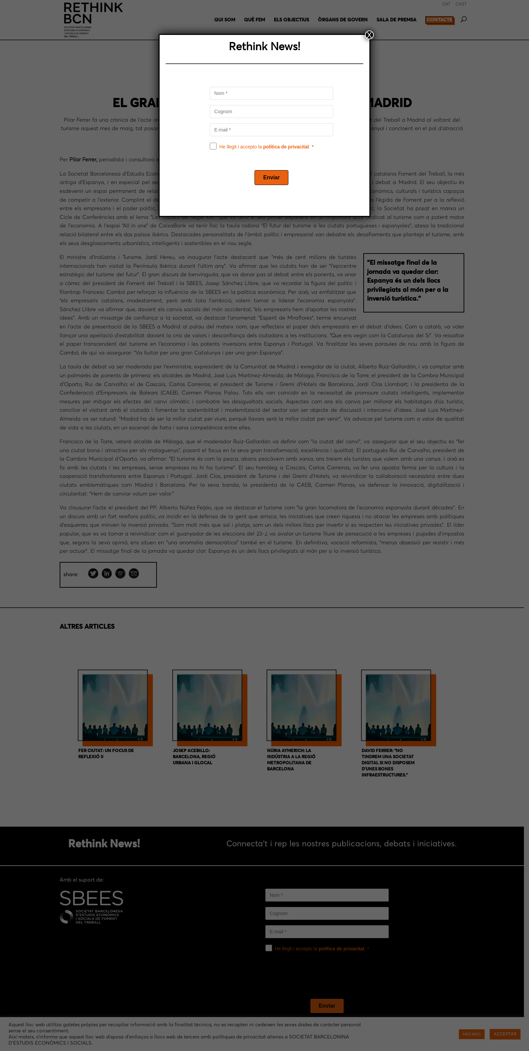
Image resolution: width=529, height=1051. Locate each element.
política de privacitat (286, 146)
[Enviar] (271, 177)
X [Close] (369, 35)
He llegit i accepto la (264, 146)
